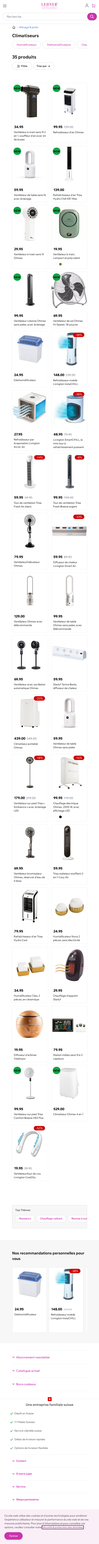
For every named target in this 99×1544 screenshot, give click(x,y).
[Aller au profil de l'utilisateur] (87, 5)
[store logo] (50, 6)
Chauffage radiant (51, 1218)
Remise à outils (80, 1218)
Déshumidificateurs (59, 44)
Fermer (13, 1536)
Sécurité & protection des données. (62, 1527)
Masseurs (25, 1218)
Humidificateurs (26, 44)
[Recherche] (92, 16)
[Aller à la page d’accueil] (13, 27)
